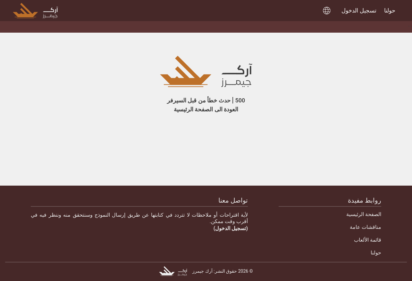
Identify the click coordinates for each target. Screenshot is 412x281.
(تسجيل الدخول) (231, 228)
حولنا (376, 253)
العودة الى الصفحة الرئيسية (206, 109)
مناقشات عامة (365, 227)
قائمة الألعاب (367, 240)
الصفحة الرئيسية (363, 214)
